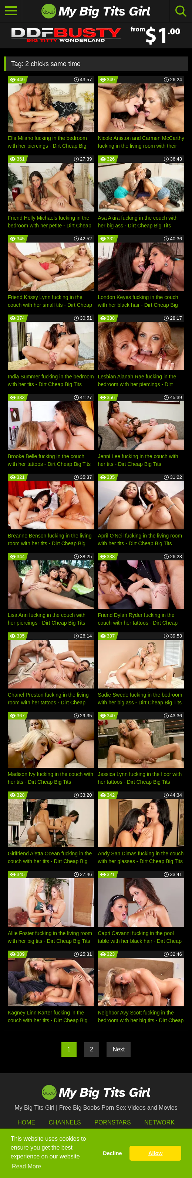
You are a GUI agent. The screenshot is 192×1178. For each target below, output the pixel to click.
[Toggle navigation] (11, 11)
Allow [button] (155, 1153)
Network (159, 1122)
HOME (26, 1122)
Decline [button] (112, 1153)
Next (118, 1049)
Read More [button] (26, 1166)
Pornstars (112, 1122)
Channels (65, 1122)
